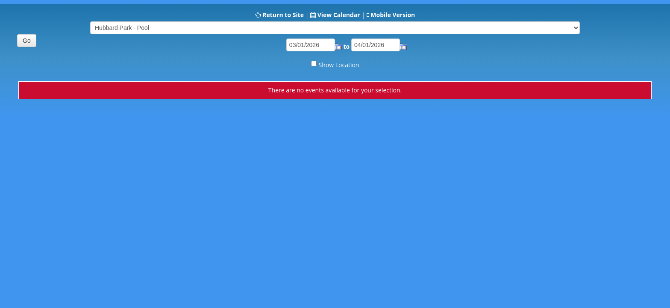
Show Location (339, 65)
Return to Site (283, 15)
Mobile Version (392, 15)
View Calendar (338, 15)
